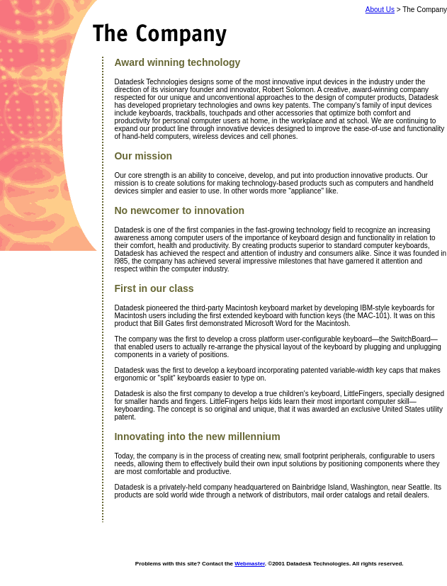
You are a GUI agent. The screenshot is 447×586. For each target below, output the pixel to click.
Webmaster (249, 563)
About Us (380, 9)
